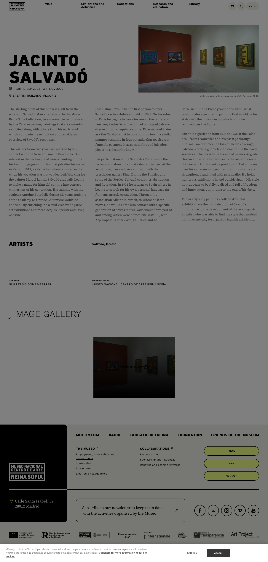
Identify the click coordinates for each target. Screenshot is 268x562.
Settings (192, 554)
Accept (218, 554)
